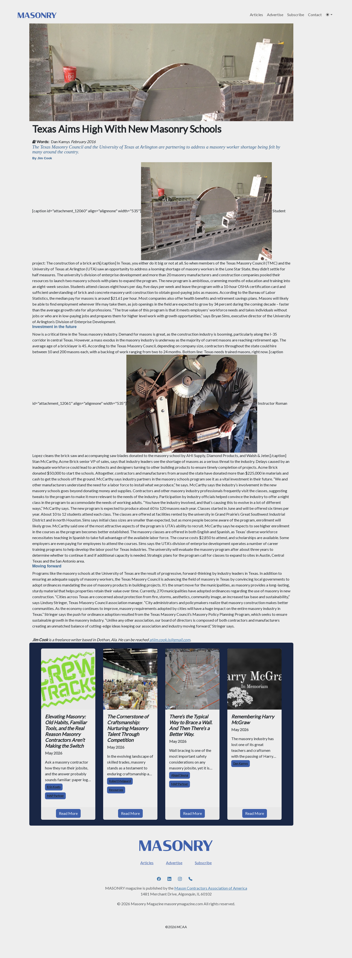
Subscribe (295, 14)
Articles (256, 14)
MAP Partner (55, 796)
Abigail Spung (179, 775)
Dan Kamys (60, 141)
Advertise (275, 14)
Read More (68, 813)
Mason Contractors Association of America (210, 888)
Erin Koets (54, 787)
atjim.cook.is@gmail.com (169, 639)
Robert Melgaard (120, 781)
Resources (116, 790)
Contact (315, 14)
